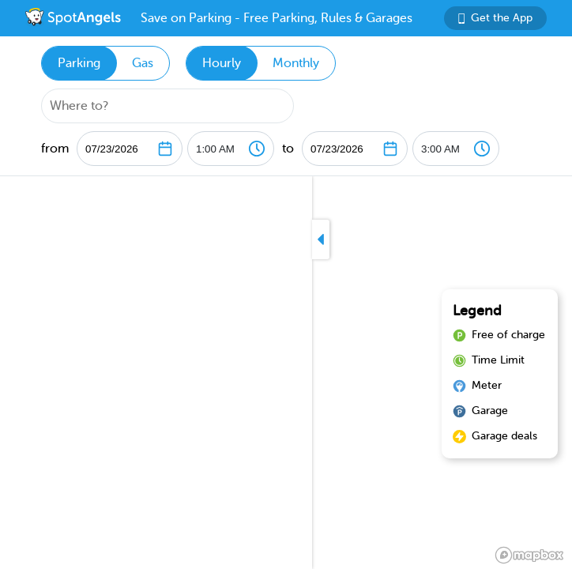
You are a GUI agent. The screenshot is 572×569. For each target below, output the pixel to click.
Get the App (495, 18)
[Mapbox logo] (529, 555)
